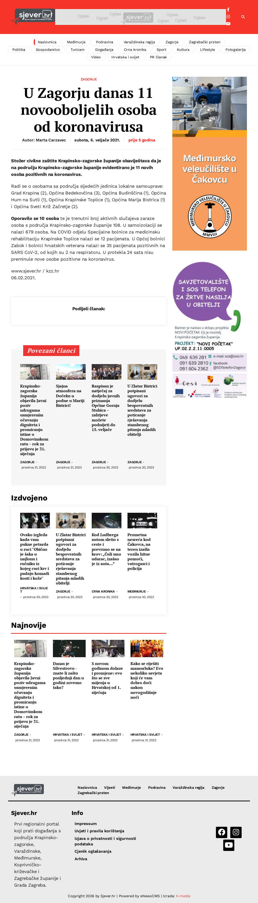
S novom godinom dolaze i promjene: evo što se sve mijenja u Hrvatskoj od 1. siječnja (107, 678)
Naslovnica (47, 42)
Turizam (78, 50)
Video (96, 57)
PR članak (158, 57)
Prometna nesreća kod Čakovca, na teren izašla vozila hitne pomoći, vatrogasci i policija (139, 551)
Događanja (104, 50)
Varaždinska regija (139, 42)
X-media (183, 896)
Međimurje (76, 42)
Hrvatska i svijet (125, 57)
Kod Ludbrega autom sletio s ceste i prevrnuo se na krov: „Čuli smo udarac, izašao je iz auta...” (106, 549)
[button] (243, 17)
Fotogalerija (235, 50)
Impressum (86, 823)
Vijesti (109, 788)
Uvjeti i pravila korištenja (99, 831)
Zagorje (172, 42)
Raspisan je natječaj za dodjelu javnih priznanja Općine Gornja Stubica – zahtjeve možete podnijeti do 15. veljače (106, 408)
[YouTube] (228, 24)
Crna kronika (135, 50)
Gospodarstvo (48, 50)
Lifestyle (207, 50)
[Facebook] (228, 10)
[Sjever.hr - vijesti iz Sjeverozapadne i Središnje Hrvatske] (33, 17)
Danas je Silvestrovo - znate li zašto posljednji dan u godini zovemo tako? (68, 675)
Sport (161, 50)
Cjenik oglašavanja (93, 851)
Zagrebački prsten (204, 42)
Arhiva (81, 858)
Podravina (104, 42)
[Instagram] (228, 17)
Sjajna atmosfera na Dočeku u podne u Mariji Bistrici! (70, 396)
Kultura (183, 50)
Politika (18, 50)
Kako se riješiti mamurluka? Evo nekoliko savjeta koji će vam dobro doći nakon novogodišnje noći (147, 680)
